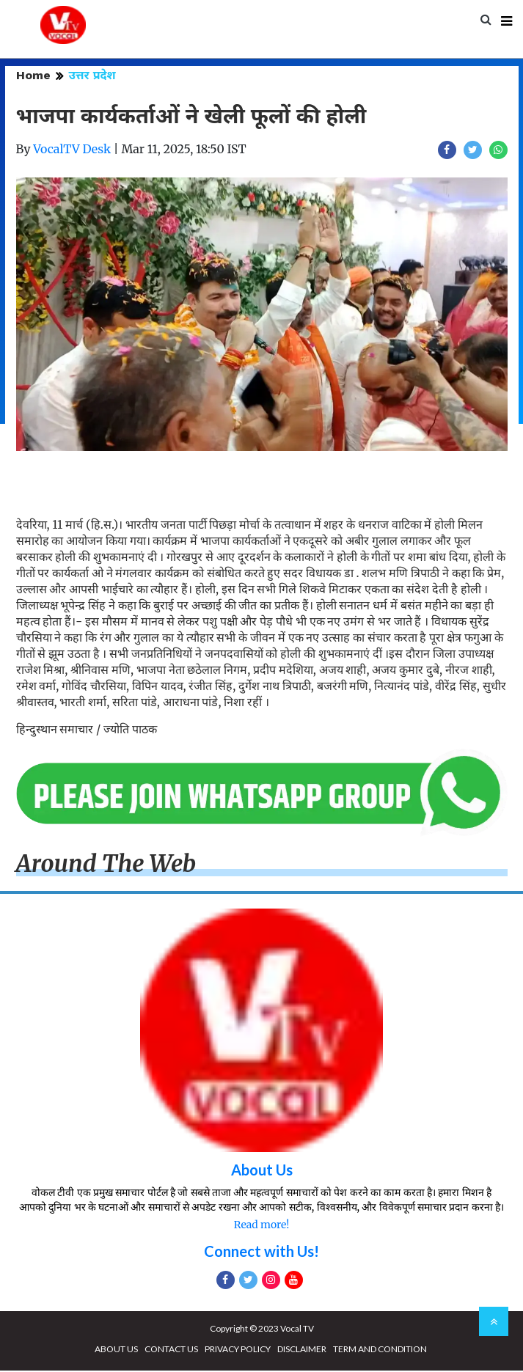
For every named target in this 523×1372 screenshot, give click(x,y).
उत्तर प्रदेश (92, 77)
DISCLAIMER (301, 1350)
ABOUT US (116, 1350)
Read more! (261, 1226)
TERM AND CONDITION (380, 1350)
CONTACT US (171, 1350)
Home (33, 77)
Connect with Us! (261, 1252)
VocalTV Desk (72, 150)
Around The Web (106, 865)
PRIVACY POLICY (238, 1350)
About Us (262, 1171)
